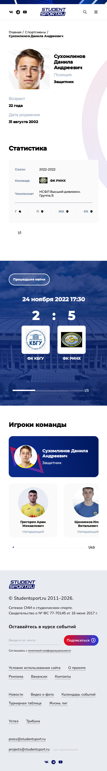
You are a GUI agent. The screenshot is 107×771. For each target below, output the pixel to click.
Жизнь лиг (58, 703)
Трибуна (33, 721)
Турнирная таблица (25, 703)
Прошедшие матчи (29, 279)
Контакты (63, 676)
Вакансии (39, 676)
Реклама (16, 676)
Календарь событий (78, 694)
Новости (16, 694)
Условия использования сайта (35, 667)
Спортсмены (35, 32)
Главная (15, 32)
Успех (13, 721)
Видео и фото (42, 694)
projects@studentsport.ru (29, 749)
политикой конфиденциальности (49, 651)
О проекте (77, 667)
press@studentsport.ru (27, 739)
